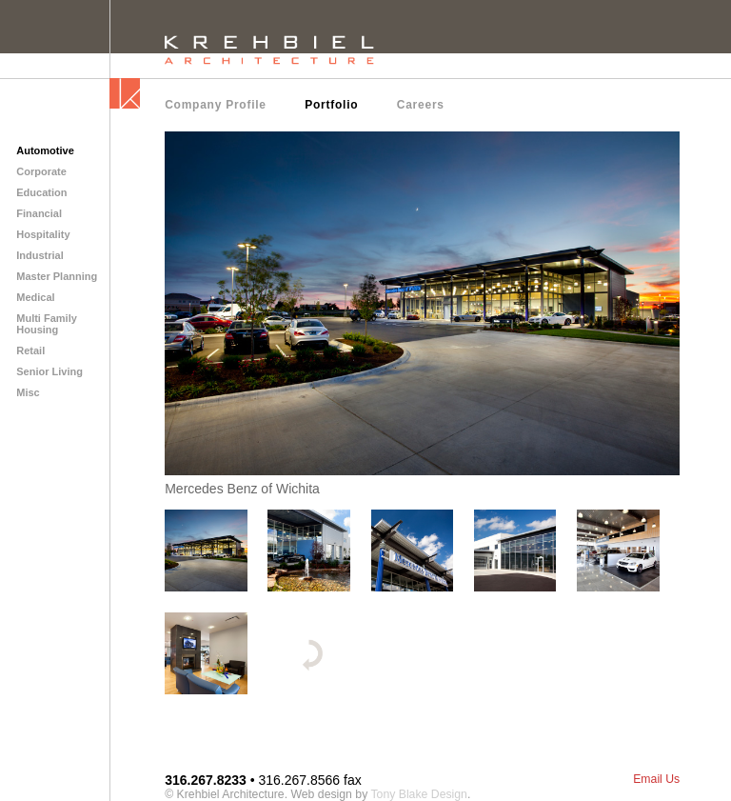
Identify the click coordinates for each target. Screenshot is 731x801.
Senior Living (49, 371)
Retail (30, 350)
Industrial (40, 255)
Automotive (45, 150)
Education (41, 192)
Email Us (656, 779)
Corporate (41, 171)
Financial (39, 213)
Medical (35, 297)
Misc (27, 392)
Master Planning (56, 276)
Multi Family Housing (46, 323)
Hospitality (42, 234)
